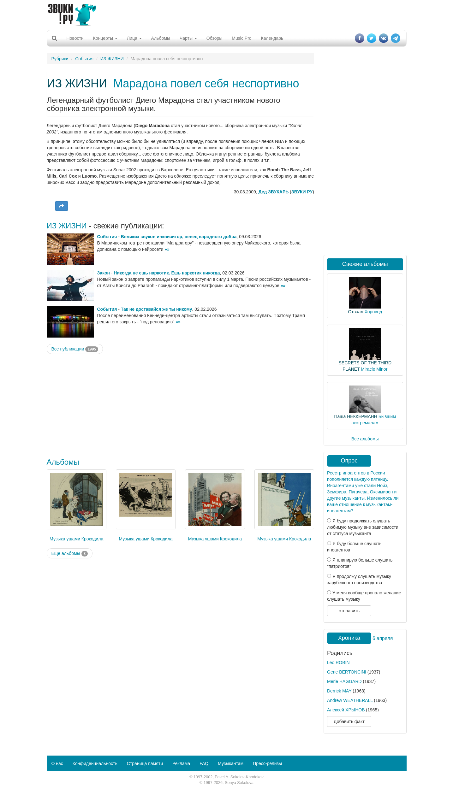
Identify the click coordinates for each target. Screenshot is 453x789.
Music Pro (241, 38)
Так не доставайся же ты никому (156, 309)
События (84, 58)
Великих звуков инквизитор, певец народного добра (178, 236)
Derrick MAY (339, 690)
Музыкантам (230, 763)
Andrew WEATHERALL (350, 700)
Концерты (105, 38)
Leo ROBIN (338, 662)
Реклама (181, 763)
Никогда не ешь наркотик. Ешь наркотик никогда (167, 272)
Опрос (349, 460)
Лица (134, 38)
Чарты (188, 38)
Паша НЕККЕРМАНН (355, 416)
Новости (75, 38)
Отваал (355, 311)
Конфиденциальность (95, 763)
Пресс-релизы (267, 763)
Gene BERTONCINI (346, 671)
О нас (57, 763)
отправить (349, 610)
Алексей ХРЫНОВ (346, 709)
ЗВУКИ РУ (302, 191)
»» (167, 249)
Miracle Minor (374, 369)
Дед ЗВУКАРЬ (274, 191)
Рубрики (60, 58)
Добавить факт (349, 721)
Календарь (272, 38)
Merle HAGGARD (344, 681)
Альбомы (160, 38)
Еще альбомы (69, 553)
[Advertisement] (227, 14)
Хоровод (373, 311)
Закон (103, 272)
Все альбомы (365, 438)
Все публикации (74, 349)
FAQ (204, 763)
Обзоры (214, 38)
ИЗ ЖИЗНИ (112, 58)
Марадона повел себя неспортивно (206, 83)
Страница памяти (145, 763)
